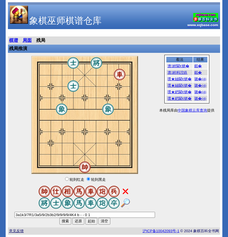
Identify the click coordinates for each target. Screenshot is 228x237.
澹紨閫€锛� (178, 66)
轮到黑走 (98, 179)
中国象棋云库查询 (192, 110)
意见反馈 (16, 231)
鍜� (198, 66)
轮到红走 (77, 179)
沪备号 (161, 231)
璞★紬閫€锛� (179, 79)
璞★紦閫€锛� (179, 92)
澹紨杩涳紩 (177, 72)
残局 (40, 40)
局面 (27, 40)
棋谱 (13, 40)
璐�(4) (200, 79)
